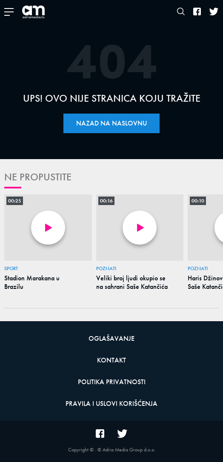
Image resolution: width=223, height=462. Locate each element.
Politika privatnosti (112, 381)
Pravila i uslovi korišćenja (111, 403)
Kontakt (111, 360)
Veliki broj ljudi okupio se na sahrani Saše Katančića (132, 282)
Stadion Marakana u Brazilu (32, 282)
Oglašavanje (111, 338)
